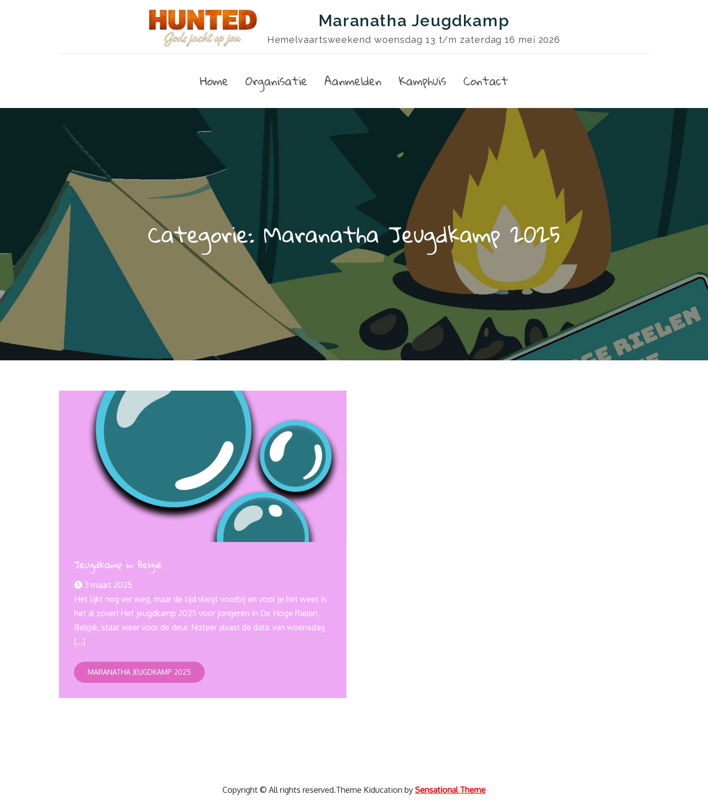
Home (214, 81)
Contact (485, 81)
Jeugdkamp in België (118, 564)
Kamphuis (422, 81)
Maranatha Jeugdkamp (413, 20)
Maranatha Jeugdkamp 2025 (139, 672)
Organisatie (277, 81)
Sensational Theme (450, 790)
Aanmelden (353, 81)
